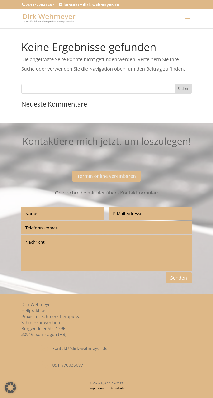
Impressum (97, 388)
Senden (178, 278)
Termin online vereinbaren (106, 176)
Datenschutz (116, 388)
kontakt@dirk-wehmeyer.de (80, 348)
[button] (10, 387)
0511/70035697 (40, 4)
